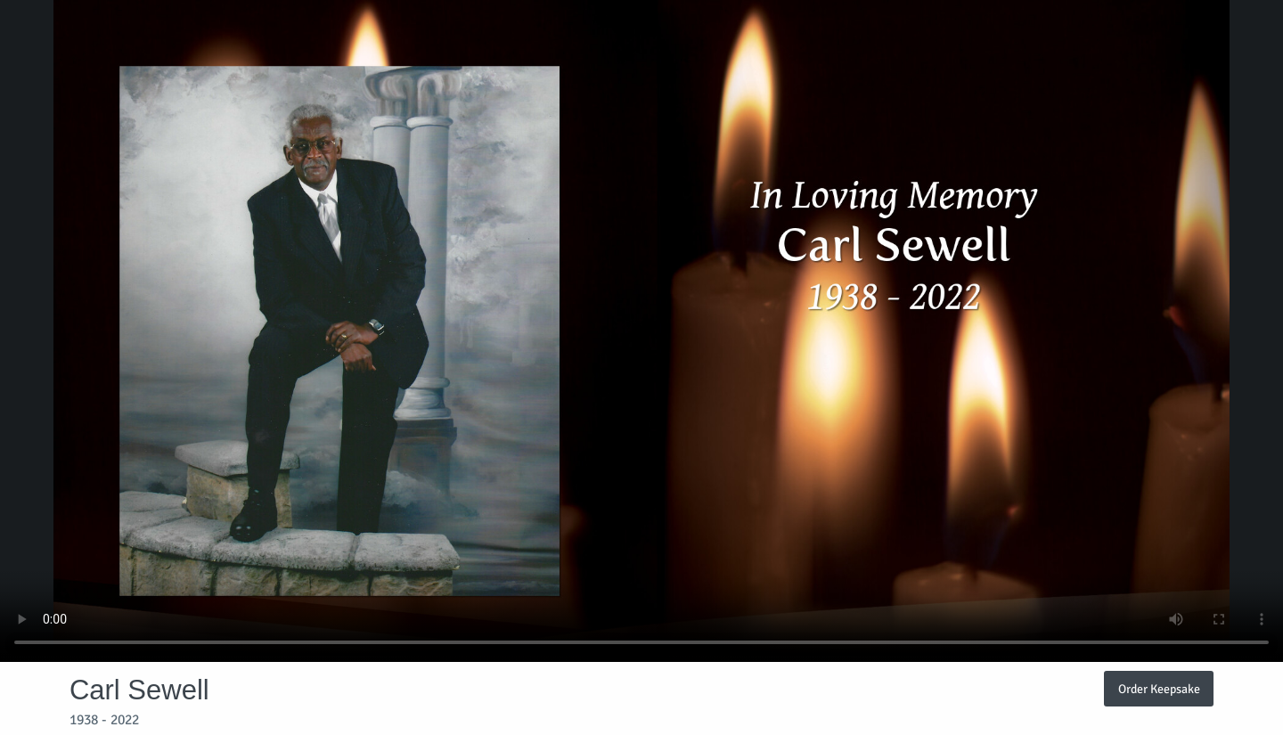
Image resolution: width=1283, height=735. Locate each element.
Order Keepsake (1159, 689)
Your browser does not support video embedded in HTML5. (641, 331)
